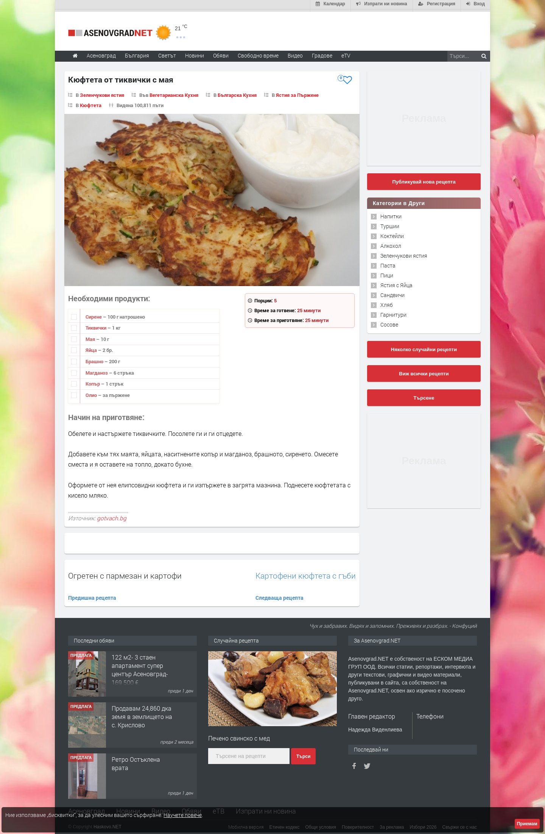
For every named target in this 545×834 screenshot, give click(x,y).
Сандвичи (392, 292)
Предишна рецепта (92, 595)
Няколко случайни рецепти (424, 347)
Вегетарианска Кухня (173, 92)
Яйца (92, 348)
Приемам (527, 823)
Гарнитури (393, 312)
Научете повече (183, 814)
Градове (322, 53)
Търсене (424, 395)
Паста (388, 263)
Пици (386, 273)
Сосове (389, 322)
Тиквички (96, 325)
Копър (93, 381)
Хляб (386, 302)
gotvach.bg (111, 516)
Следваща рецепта (279, 595)
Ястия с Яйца (396, 282)
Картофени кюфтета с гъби (305, 574)
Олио (92, 392)
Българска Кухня (237, 92)
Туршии (389, 223)
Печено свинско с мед (239, 736)
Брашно (95, 359)
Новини (194, 53)
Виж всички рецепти (423, 371)
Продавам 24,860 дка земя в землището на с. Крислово (142, 714)
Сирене (94, 314)
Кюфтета (90, 103)
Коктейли (392, 233)
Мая (91, 336)
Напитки (391, 214)
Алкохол (390, 243)
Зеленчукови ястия (102, 92)
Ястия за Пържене (297, 92)
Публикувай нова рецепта (423, 179)
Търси (303, 754)
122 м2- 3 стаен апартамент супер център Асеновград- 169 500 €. (140, 667)
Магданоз (97, 370)
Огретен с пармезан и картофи (125, 573)
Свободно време (258, 53)
